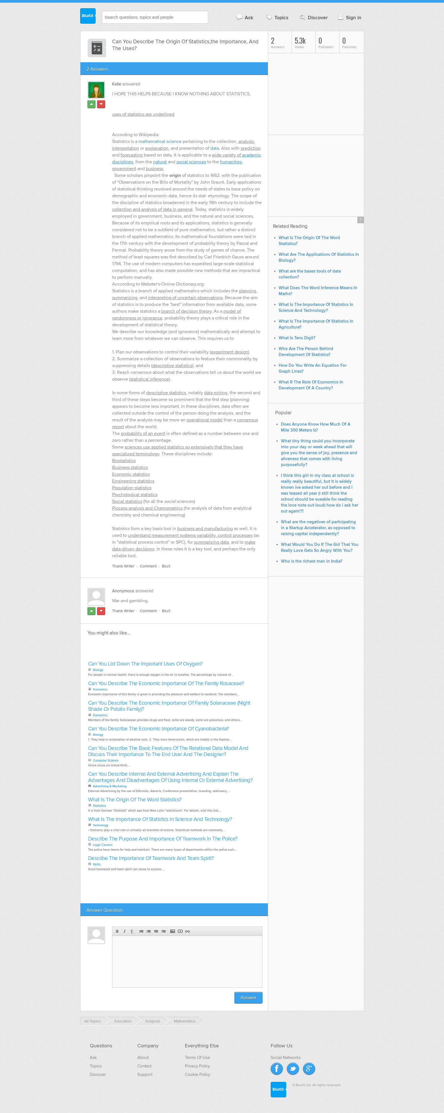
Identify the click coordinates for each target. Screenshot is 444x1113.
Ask (244, 17)
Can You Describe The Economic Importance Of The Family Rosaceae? (166, 683)
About (143, 1057)
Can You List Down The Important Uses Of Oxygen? (145, 664)
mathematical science (160, 141)
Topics (277, 17)
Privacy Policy (197, 1066)
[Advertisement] (152, 650)
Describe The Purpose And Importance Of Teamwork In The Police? (163, 839)
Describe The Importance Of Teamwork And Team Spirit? (151, 858)
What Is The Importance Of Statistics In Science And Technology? (160, 819)
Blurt (166, 566)
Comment (148, 566)
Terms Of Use (197, 1057)
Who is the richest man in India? (311, 561)
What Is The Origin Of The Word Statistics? (135, 800)
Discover (313, 17)
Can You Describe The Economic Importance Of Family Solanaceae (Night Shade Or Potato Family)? (169, 706)
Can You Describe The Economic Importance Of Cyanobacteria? (158, 729)
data (214, 148)
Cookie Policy (197, 1074)
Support (144, 1074)
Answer (248, 997)
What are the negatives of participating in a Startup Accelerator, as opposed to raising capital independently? (318, 528)
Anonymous (123, 590)
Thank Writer (123, 566)
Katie (116, 84)
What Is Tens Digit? (297, 338)
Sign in (349, 17)
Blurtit (88, 16)
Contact (144, 1066)
